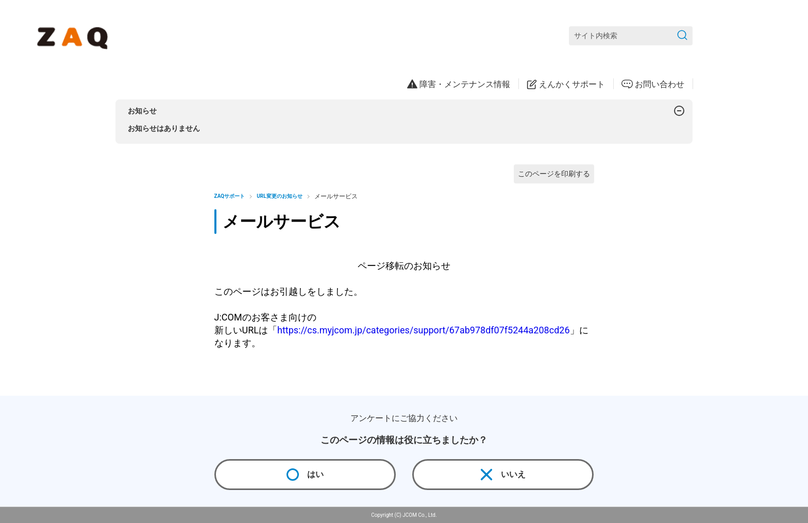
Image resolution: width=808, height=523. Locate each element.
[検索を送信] (682, 35)
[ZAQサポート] (74, 36)
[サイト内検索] (631, 35)
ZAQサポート (229, 196)
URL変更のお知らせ (279, 196)
